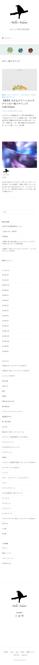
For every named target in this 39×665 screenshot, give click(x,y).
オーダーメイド (7, 513)
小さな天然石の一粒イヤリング (12, 493)
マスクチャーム (7, 452)
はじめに (5, 427)
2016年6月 (5, 300)
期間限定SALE (7, 416)
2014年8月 (5, 351)
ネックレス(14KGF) (8, 376)
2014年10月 (5, 341)
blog (17, 652)
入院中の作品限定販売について (12, 226)
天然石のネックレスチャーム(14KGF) (14, 365)
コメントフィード (8, 558)
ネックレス (5, 498)
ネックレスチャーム (8, 488)
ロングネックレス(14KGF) (10, 467)
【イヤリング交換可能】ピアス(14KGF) (15, 437)
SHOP (22, 652)
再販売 (4, 396)
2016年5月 (5, 305)
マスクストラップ (8, 442)
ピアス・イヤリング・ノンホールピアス (18, 95)
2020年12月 (5, 285)
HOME (6, 652)
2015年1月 (5, 326)
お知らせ (5, 386)
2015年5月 (5, 321)
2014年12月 (5, 331)
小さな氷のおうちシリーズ (11, 447)
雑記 (3, 391)
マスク (4, 483)
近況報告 (5, 236)
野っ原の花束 (6, 421)
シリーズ (5, 472)
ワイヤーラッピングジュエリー (12, 411)
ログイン (5, 548)
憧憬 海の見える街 (8, 401)
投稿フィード (6, 553)
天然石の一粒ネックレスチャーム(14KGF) (15, 371)
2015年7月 (5, 310)
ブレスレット (6, 503)
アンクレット (6, 508)
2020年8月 (5, 290)
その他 (4, 529)
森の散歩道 (5, 406)
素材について (31, 652)
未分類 (4, 534)
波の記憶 (5, 381)
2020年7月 (5, 295)
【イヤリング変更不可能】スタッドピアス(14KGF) (18, 462)
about (12, 652)
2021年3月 (5, 275)
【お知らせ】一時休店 (9, 231)
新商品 (4, 95)
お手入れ (5, 523)
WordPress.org (6, 563)
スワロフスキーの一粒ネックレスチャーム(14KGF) (18, 518)
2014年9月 (5, 346)
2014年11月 (5, 336)
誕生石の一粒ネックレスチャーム (13, 432)
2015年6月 (5, 316)
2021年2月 (5, 280)
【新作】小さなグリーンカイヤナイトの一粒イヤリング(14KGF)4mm (18, 103)
